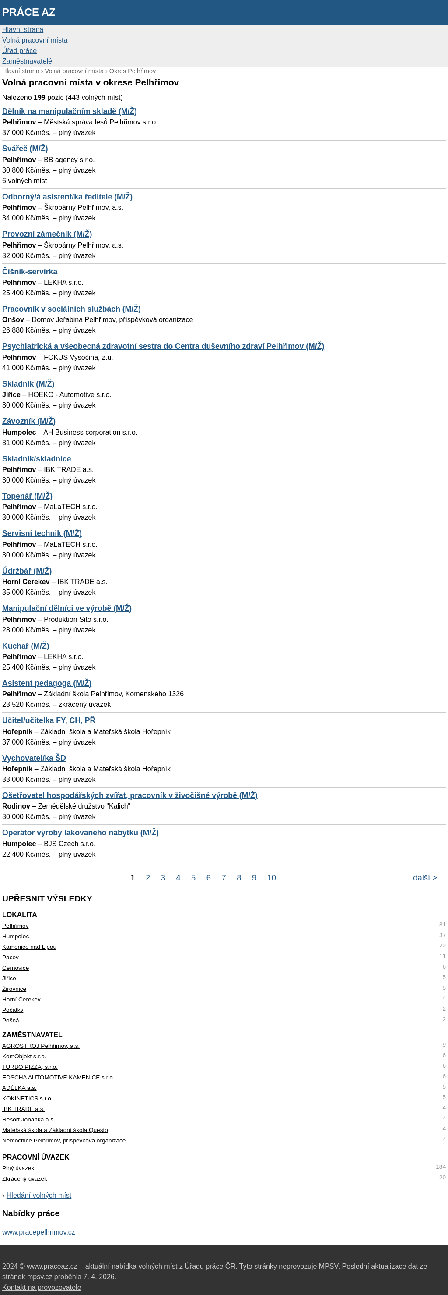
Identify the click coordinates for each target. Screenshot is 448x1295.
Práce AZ (29, 12)
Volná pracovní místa (34, 40)
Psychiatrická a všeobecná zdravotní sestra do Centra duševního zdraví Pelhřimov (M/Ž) (163, 346)
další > (425, 877)
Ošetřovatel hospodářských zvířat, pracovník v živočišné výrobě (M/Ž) (130, 795)
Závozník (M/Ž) (29, 421)
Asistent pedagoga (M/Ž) (46, 683)
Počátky (12, 1010)
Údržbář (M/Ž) (27, 571)
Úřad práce (19, 50)
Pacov (10, 957)
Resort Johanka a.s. (28, 1119)
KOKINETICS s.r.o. (27, 1098)
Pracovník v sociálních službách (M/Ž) (71, 309)
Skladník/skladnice (36, 458)
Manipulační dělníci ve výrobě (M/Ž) (67, 608)
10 (271, 877)
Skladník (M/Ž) (28, 384)
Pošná (10, 1020)
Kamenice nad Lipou (29, 947)
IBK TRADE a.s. (23, 1109)
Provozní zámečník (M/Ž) (47, 234)
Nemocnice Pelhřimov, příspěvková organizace (64, 1140)
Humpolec (15, 936)
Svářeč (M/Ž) (25, 148)
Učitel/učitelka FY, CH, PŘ (48, 720)
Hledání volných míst (39, 1195)
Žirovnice (14, 989)
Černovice (15, 968)
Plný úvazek (18, 1168)
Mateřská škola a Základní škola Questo (55, 1130)
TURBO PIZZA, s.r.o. (30, 1067)
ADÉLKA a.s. (19, 1088)
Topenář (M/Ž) (27, 496)
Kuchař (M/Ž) (25, 646)
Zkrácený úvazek (24, 1178)
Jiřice (9, 978)
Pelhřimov (15, 925)
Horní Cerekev (21, 999)
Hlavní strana (22, 29)
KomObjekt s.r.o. (24, 1056)
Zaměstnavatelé (27, 61)
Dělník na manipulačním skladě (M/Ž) (69, 111)
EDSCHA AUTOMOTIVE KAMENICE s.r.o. (58, 1077)
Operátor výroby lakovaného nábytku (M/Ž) (80, 832)
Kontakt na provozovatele (41, 1287)
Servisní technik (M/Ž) (42, 533)
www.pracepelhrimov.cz (38, 1232)
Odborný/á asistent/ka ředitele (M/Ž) (67, 196)
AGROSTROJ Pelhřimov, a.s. (41, 1046)
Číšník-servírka (29, 271)
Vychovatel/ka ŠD (34, 758)
